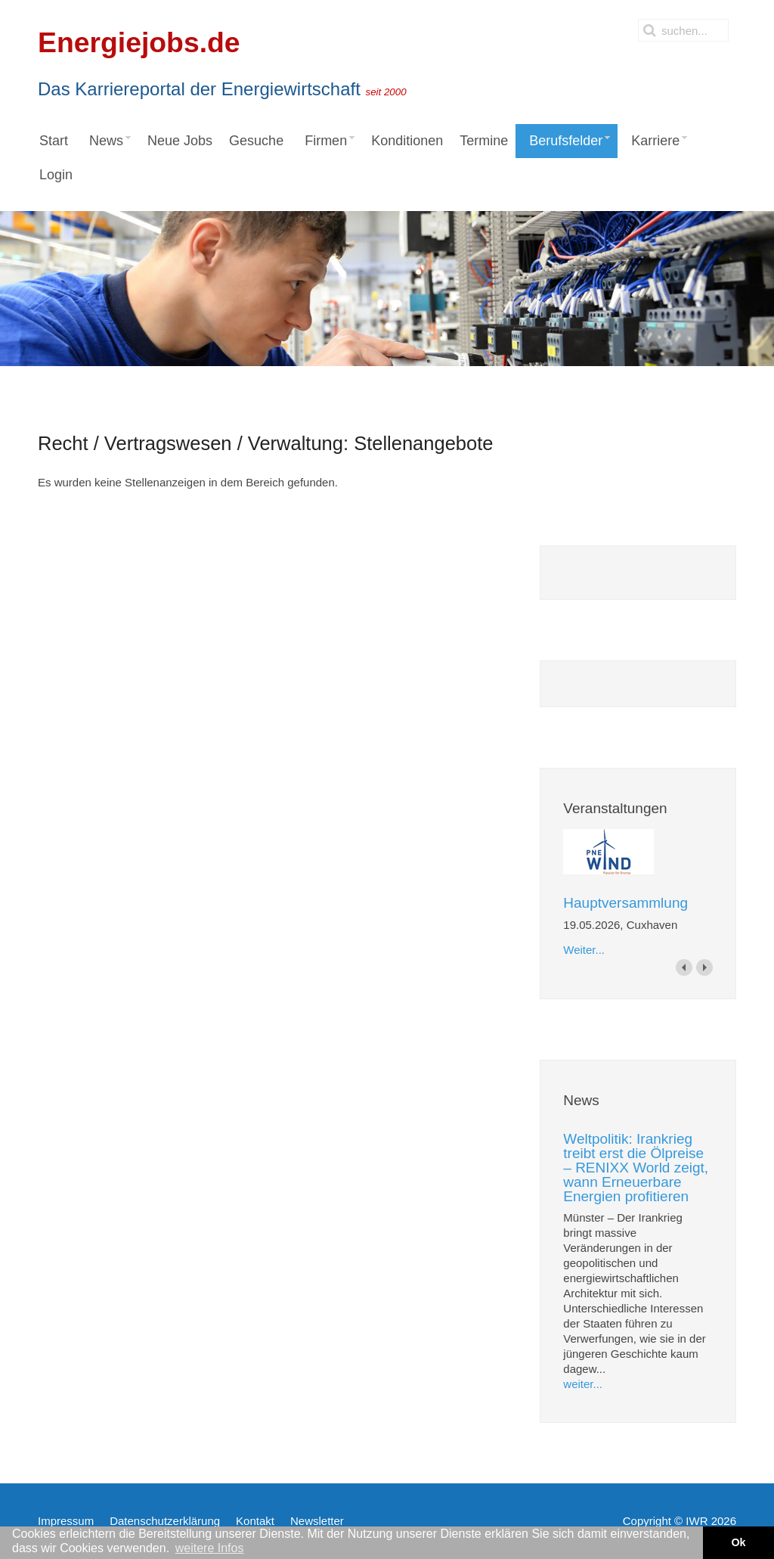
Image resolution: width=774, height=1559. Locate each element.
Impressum (66, 1520)
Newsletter (317, 1520)
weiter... (582, 1383)
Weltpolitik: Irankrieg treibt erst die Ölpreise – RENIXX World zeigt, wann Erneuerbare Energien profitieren (635, 1167)
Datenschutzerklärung (165, 1520)
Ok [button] (738, 1542)
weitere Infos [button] (209, 1548)
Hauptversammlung (625, 903)
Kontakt (255, 1520)
